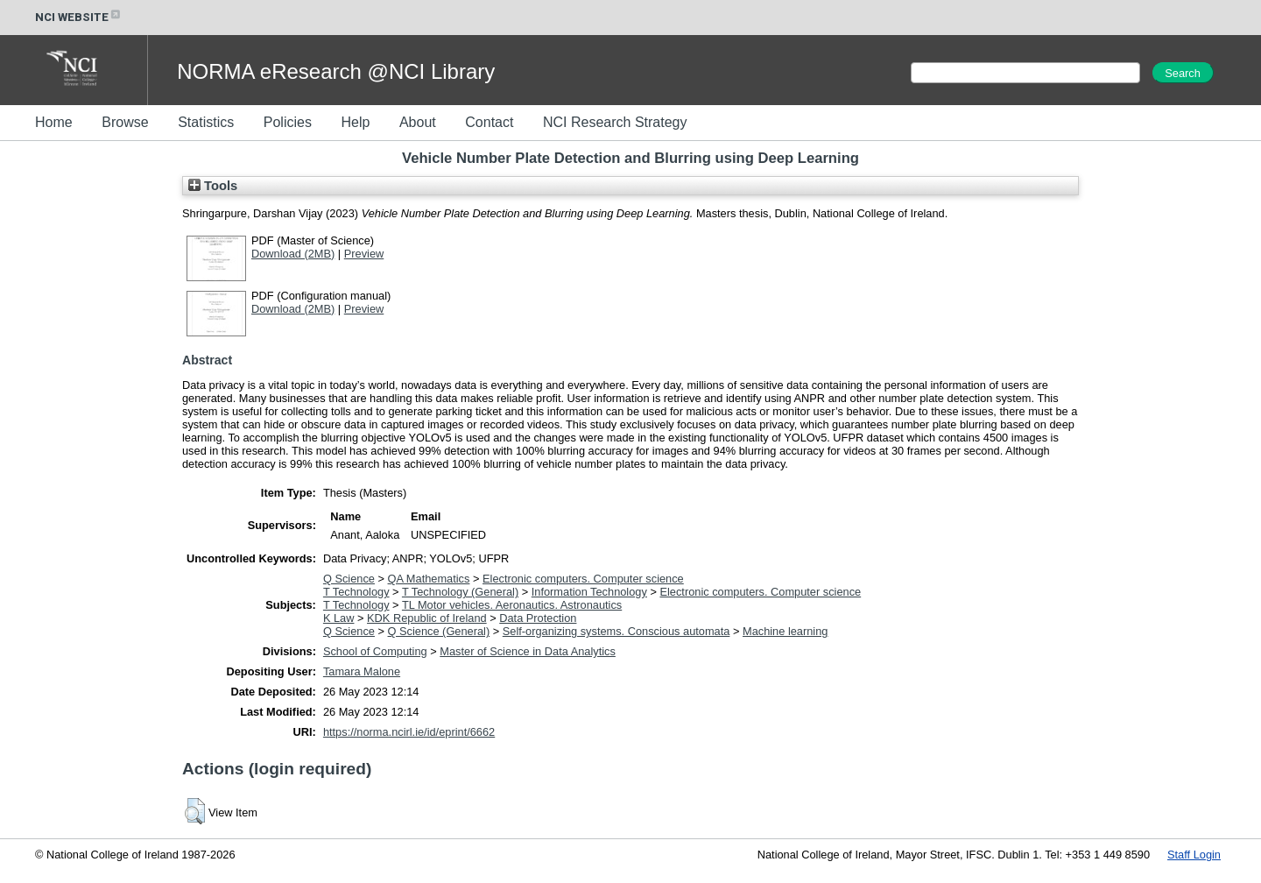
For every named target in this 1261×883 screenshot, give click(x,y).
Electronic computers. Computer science (583, 578)
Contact (489, 122)
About (417, 122)
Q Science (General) (439, 631)
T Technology (356, 591)
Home (54, 122)
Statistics (206, 122)
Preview (364, 253)
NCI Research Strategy (615, 122)
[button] (195, 811)
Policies (288, 122)
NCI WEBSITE (79, 17)
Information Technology (589, 591)
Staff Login (1194, 854)
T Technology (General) (460, 591)
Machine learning (785, 631)
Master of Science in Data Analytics (528, 651)
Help (355, 122)
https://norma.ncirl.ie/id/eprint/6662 (409, 731)
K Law (339, 618)
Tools (212, 186)
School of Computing (375, 651)
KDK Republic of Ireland (427, 618)
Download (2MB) (293, 253)
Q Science (349, 578)
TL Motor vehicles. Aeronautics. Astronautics (512, 604)
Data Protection (537, 618)
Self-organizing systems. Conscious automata (616, 631)
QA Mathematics (429, 578)
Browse (125, 122)
